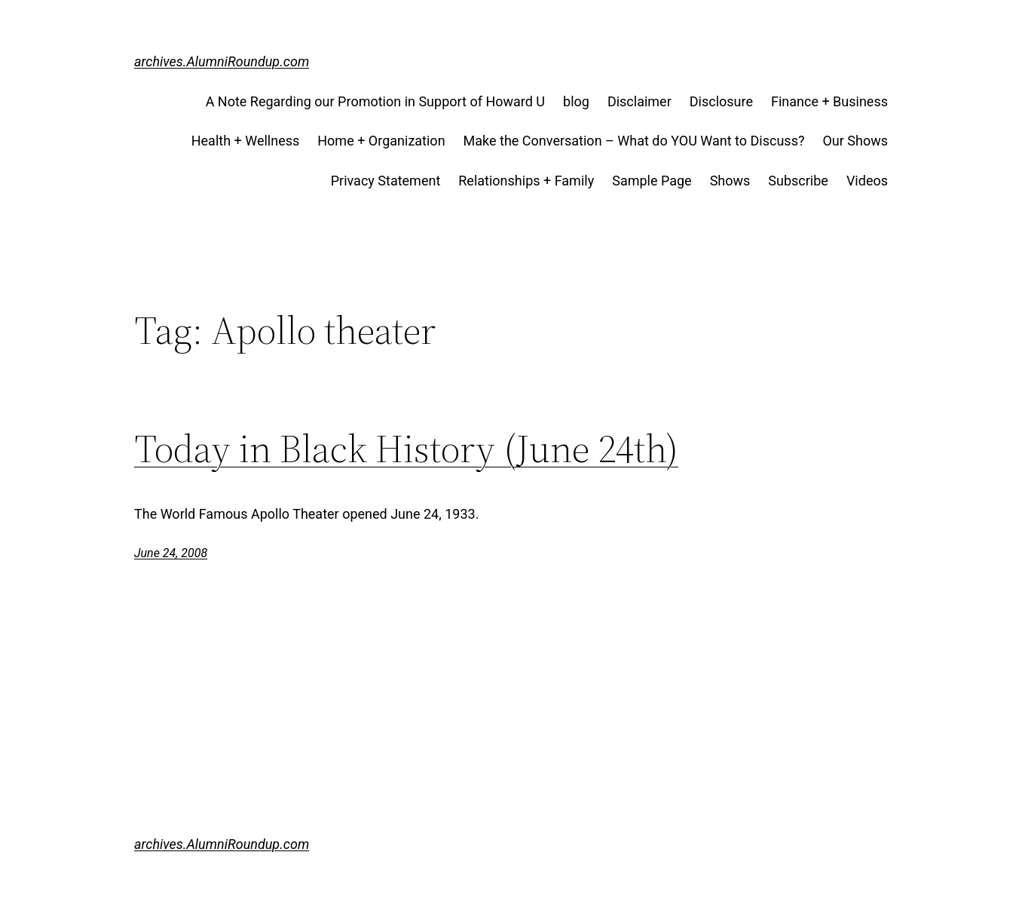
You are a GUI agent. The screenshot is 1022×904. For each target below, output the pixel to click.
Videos (867, 180)
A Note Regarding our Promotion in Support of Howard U (375, 101)
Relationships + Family (526, 180)
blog (576, 101)
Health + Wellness (245, 141)
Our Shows (855, 141)
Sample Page (651, 180)
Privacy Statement (386, 180)
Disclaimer (639, 101)
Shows (730, 180)
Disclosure (721, 101)
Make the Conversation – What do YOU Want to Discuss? (634, 141)
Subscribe (798, 180)
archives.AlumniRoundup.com (221, 61)
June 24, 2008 (170, 553)
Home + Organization (381, 141)
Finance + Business (829, 101)
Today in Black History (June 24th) (406, 448)
